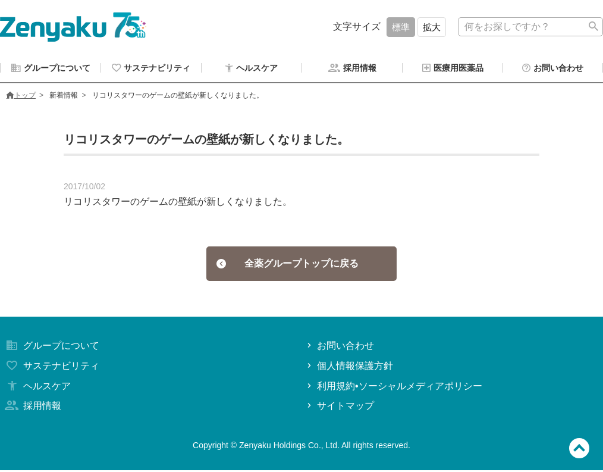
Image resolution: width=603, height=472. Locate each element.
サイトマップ (339, 407)
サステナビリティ (51, 367)
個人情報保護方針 (348, 367)
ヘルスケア (37, 388)
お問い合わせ (339, 347)
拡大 (432, 27)
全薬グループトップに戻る (287, 265)
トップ (21, 97)
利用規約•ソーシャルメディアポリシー (393, 388)
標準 (401, 27)
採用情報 (32, 407)
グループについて (51, 347)
